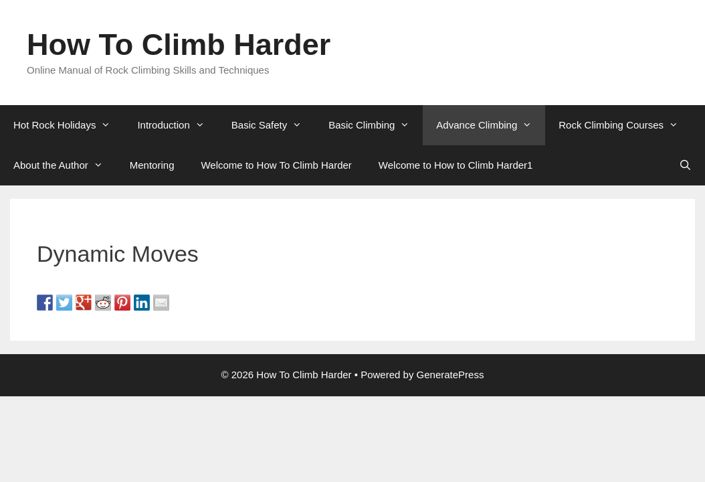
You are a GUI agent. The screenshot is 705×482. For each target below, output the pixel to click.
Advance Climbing (490, 125)
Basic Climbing (375, 125)
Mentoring (152, 165)
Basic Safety (273, 125)
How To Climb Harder (178, 44)
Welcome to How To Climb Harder (276, 165)
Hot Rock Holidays (68, 125)
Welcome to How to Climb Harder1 (456, 165)
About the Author (64, 165)
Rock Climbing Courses (625, 125)
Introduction (177, 125)
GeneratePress (450, 374)
